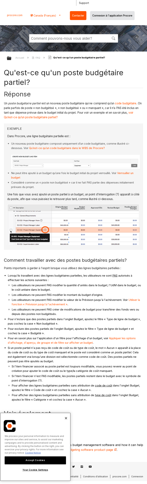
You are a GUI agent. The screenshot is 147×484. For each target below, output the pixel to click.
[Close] (66, 418)
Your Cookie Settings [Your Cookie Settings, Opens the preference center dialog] (35, 469)
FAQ (36, 57)
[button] (113, 38)
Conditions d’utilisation (95, 476)
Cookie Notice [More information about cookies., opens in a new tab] (33, 452)
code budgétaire (125, 103)
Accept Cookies (35, 460)
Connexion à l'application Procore (112, 15)
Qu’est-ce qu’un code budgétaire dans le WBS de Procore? (67, 148)
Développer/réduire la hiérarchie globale (11, 58)
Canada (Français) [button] (44, 15)
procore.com (14, 15)
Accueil (20, 57)
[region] (35, 447)
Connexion (137, 476)
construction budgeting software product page (82, 450)
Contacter (78, 15)
